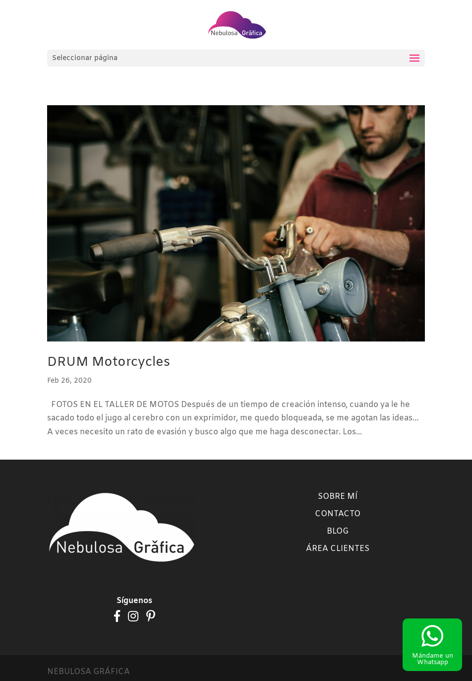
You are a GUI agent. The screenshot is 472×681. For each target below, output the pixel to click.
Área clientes (337, 549)
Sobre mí (337, 496)
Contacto (337, 514)
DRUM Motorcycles (108, 362)
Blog (338, 531)
